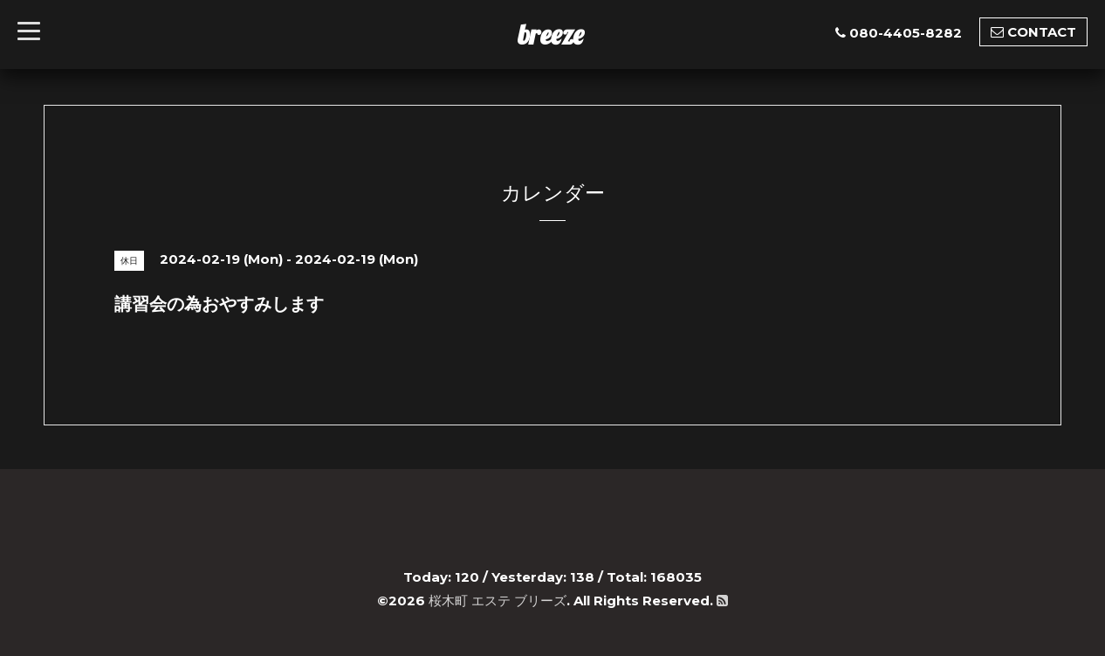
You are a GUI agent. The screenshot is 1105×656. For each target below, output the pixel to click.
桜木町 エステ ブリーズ (497, 600)
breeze (551, 34)
